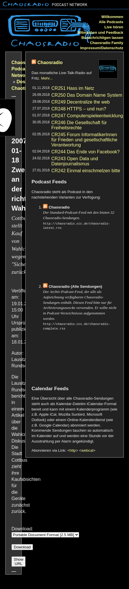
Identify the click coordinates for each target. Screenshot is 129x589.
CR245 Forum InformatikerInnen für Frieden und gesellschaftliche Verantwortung (84, 139)
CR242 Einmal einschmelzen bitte (85, 170)
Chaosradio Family (106, 43)
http (72, 450)
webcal (87, 450)
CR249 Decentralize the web (80, 102)
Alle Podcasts (111, 22)
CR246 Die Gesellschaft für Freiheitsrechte (79, 125)
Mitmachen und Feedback (100, 32)
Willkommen (112, 17)
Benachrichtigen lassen (102, 37)
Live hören (113, 27)
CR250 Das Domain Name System (86, 95)
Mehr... (47, 78)
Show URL (18, 561)
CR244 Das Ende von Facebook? (85, 151)
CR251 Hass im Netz (72, 88)
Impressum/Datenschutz (101, 48)
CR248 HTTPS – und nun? (78, 108)
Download (22, 547)
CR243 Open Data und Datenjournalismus (74, 161)
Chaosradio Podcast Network (24, 69)
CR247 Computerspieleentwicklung (87, 115)
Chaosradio (49, 62)
